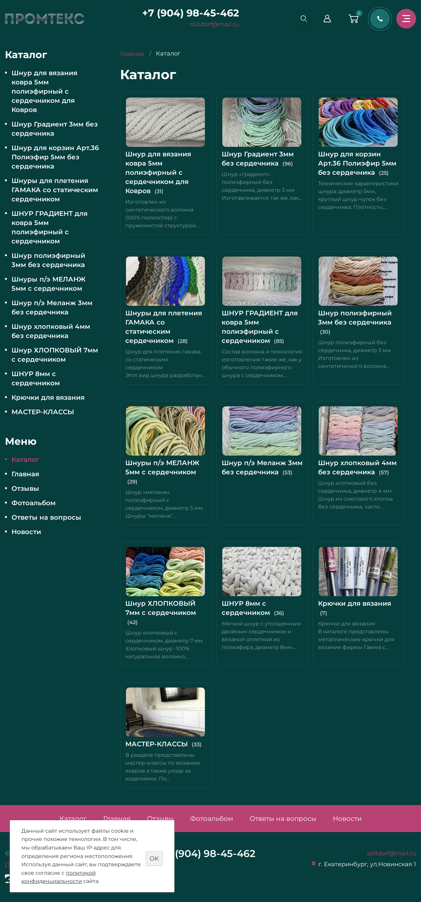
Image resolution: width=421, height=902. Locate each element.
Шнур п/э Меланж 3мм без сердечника (52, 307)
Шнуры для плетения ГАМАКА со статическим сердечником (55, 190)
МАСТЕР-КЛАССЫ (43, 412)
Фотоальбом (34, 503)
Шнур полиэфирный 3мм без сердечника (48, 260)
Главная (25, 474)
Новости (26, 532)
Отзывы (25, 488)
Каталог (25, 459)
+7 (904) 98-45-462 (187, 13)
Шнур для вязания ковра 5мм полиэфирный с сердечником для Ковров (44, 91)
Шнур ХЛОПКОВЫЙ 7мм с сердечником (55, 354)
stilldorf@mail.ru (211, 24)
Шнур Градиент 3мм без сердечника (55, 128)
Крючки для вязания (48, 397)
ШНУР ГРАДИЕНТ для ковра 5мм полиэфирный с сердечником (49, 227)
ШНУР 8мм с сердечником (36, 378)
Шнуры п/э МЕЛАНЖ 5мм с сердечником (49, 283)
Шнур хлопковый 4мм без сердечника (51, 331)
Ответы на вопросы (46, 517)
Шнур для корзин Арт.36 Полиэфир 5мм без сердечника (55, 157)
